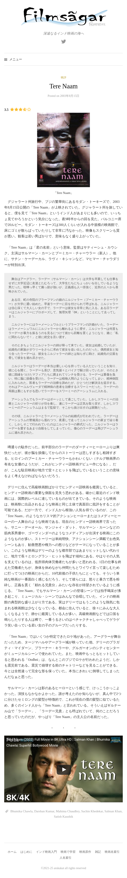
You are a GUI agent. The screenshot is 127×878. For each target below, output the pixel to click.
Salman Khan (113, 811)
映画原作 (85, 851)
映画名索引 (112, 851)
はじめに (26, 851)
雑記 (98, 851)
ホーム (12, 851)
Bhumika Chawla (21, 811)
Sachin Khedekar (92, 811)
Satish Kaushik (63, 816)
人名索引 (65, 857)
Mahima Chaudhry (68, 811)
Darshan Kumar (44, 811)
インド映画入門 (46, 851)
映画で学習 (68, 851)
